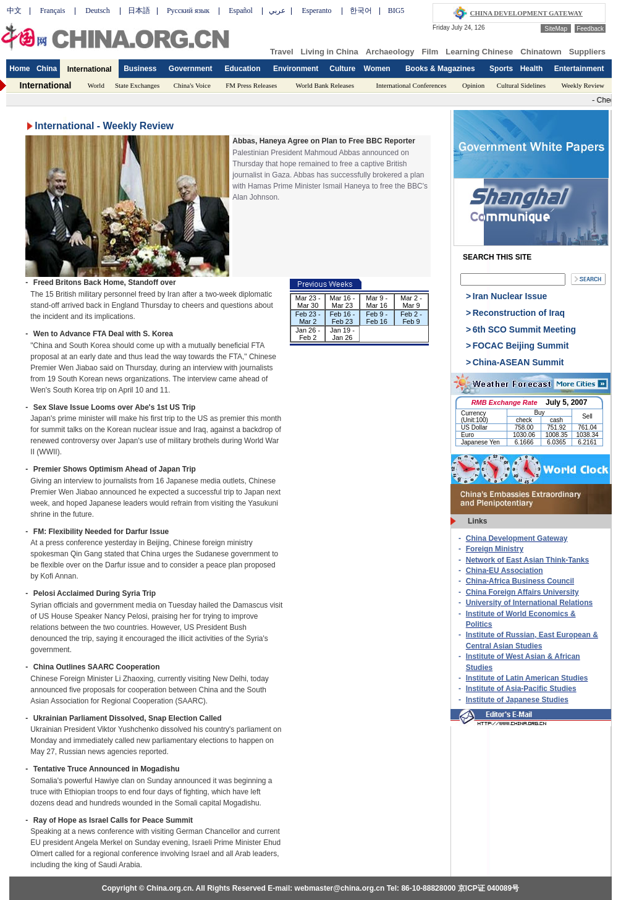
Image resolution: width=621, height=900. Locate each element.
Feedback (590, 28)
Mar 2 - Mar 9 (411, 301)
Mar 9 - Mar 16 (376, 301)
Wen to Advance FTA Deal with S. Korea (103, 333)
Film (430, 51)
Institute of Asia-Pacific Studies (521, 688)
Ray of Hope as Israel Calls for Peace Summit (113, 820)
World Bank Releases (325, 85)
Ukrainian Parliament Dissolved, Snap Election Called (127, 718)
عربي (277, 10)
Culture (342, 68)
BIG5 (396, 10)
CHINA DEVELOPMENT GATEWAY (526, 13)
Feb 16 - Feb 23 (342, 317)
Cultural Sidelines (521, 85)
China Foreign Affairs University (522, 592)
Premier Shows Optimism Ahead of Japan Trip (114, 469)
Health (531, 68)
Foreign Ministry (494, 549)
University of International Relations (529, 602)
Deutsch (97, 10)
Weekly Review (582, 85)
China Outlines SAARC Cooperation (96, 667)
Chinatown (540, 51)
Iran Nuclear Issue (510, 296)
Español (241, 10)
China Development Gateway (517, 538)
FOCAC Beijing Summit (521, 345)
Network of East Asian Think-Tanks (527, 560)
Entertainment (579, 68)
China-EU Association (504, 570)
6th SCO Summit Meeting (524, 329)
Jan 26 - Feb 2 (307, 333)
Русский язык (188, 10)
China (46, 68)
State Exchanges (137, 85)
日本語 (139, 10)
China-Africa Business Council (520, 581)
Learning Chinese (479, 51)
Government (191, 68)
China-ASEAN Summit (518, 362)
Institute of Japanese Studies (517, 699)
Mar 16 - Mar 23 (342, 301)
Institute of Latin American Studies (527, 678)
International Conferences (411, 85)
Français (52, 10)
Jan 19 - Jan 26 (342, 333)
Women (377, 68)
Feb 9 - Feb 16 (376, 317)
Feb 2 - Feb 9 (411, 317)
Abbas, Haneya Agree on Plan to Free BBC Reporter (323, 141)
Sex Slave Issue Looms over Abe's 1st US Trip (114, 407)
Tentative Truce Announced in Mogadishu (106, 769)
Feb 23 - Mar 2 (308, 317)
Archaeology (390, 51)
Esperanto (317, 10)
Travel (282, 51)
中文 (14, 10)
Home (19, 68)
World (96, 85)
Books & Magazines (440, 68)
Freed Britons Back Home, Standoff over (104, 282)
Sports (501, 68)
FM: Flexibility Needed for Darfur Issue (101, 531)
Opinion (473, 85)
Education (243, 68)
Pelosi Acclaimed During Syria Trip (94, 593)
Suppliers (587, 51)
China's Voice (192, 85)
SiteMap (555, 28)
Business (140, 68)
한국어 (361, 10)
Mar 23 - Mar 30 (308, 301)
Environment (295, 68)
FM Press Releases (251, 85)
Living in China (329, 51)
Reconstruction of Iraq (519, 313)
